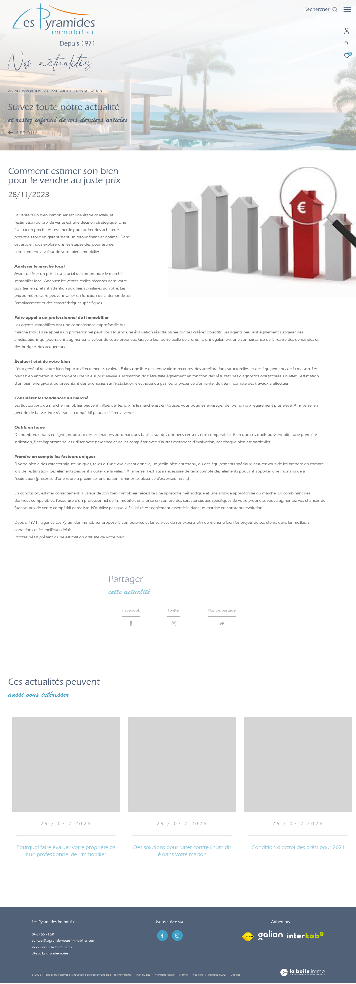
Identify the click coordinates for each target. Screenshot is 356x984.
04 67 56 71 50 (43, 935)
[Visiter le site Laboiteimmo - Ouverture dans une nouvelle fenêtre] (302, 974)
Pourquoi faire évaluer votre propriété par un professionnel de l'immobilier (66, 851)
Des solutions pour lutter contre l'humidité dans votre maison (182, 851)
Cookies (235, 975)
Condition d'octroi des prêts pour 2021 (298, 848)
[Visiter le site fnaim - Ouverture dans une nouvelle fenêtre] (248, 936)
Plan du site (143, 975)
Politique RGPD (217, 975)
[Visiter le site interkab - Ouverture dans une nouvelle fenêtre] (305, 936)
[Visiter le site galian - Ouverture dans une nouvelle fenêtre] (270, 936)
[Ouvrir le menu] (347, 9)
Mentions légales (165, 975)
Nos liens (198, 975)
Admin (183, 975)
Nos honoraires (122, 975)
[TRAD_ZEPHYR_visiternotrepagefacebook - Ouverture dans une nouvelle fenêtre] (161, 936)
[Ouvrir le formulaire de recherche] (318, 9)
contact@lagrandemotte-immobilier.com (63, 942)
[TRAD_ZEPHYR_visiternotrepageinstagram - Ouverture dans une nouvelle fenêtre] (176, 936)
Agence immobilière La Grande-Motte (40, 91)
